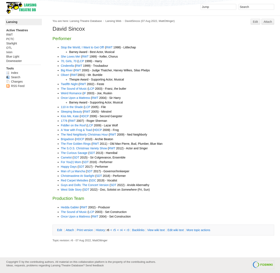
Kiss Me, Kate (70, 116)
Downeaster (14, 61)
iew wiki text (156, 230)
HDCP (85, 116)
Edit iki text (176, 230)
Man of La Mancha (73, 171)
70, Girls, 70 (68, 61)
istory (100, 230)
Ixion (9, 52)
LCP (81, 61)
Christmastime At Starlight (77, 175)
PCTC (10, 39)
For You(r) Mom (71, 162)
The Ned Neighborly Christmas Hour (84, 134)
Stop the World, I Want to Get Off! (82, 47)
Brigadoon (67, 139)
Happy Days (69, 166)
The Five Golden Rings (76, 143)
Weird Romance (71, 93)
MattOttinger (166, 21)
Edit (255, 21)
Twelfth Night (69, 84)
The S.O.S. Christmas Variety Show (84, 148)
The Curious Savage (74, 153)
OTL (9, 47)
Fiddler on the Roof (73, 125)
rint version (85, 230)
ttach (70, 230)
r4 (121, 230)
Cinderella (67, 65)
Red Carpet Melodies (74, 180)
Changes (14, 81)
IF (85, 93)
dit (60, 230)
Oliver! (65, 75)
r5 (114, 230)
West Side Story (71, 189)
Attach (268, 21)
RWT (109, 47)
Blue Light (12, 56)
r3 (128, 230)
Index (12, 72)
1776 (64, 120)
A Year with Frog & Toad (76, 130)
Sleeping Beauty (71, 111)
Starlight (11, 43)
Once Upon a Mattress (75, 97)
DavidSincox (132, 21)
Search (13, 77)
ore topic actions (198, 230)
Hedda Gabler (70, 207)
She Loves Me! (70, 56)
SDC (93, 180)
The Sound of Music (74, 88)
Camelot (66, 157)
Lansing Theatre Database (86, 21)
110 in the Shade (72, 107)
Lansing (12, 22)
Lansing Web (113, 21)
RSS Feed (15, 86)
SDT (92, 153)
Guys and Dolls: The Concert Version (85, 185)
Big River (67, 70)
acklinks (138, 230)
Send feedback (94, 265)
